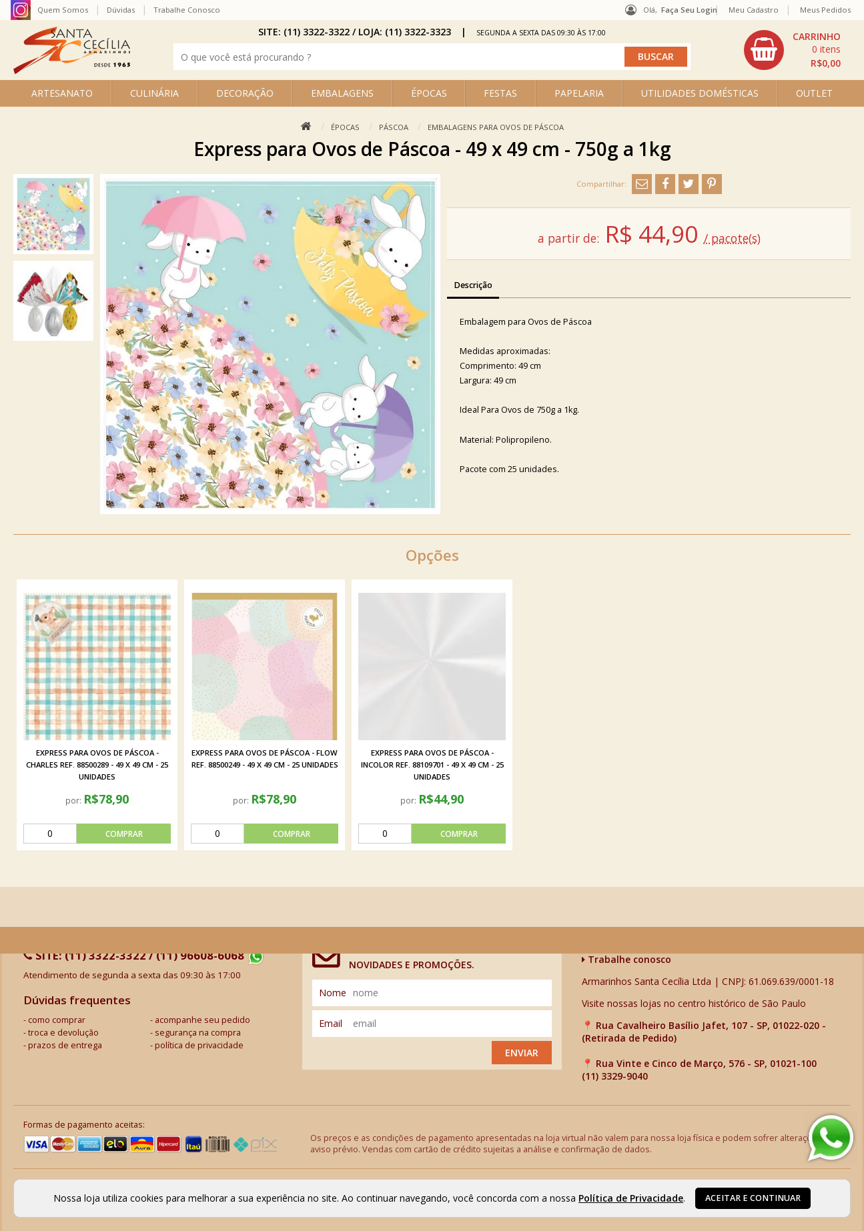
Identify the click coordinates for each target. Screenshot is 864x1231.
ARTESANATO (62, 93)
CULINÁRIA (154, 93)
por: (74, 800)
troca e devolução (63, 1032)
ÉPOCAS (429, 93)
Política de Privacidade (630, 1198)
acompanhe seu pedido (202, 1020)
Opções (432, 555)
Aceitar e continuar (753, 1198)
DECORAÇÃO (245, 93)
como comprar (56, 1020)
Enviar (521, 1052)
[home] (71, 70)
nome (332, 992)
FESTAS (500, 93)
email (330, 1023)
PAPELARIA (579, 93)
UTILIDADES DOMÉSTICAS (700, 93)
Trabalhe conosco (626, 959)
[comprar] (97, 834)
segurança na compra (198, 1032)
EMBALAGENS (342, 93)
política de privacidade (199, 1045)
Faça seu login (689, 10)
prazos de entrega (65, 1045)
